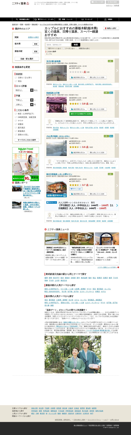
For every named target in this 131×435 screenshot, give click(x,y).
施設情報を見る (79, 77)
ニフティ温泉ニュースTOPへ (107, 267)
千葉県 (47, 408)
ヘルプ (105, 420)
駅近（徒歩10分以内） (53, 291)
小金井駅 (107, 167)
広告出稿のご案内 (79, 420)
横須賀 (42, 413)
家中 (78, 278)
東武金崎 (84, 278)
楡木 (90, 278)
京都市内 (78, 413)
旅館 (52, 305)
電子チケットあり (54, 48)
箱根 (40, 411)
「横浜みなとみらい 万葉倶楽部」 (67, 326)
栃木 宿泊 (56, 127)
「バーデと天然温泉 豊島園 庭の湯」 (98, 330)
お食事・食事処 (80, 289)
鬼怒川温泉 (99, 411)
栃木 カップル (57, 84)
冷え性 (64, 291)
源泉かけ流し (65, 303)
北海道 (76, 408)
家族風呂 (21, 131)
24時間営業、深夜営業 (27, 117)
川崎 (37, 413)
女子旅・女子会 (73, 291)
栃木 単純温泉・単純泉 (60, 167)
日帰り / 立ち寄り (25, 78)
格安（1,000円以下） (52, 289)
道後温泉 (78, 411)
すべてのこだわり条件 (27, 140)
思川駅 (101, 167)
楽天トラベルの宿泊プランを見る (81, 114)
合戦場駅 (76, 86)
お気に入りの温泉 (98, 2)
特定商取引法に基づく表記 (97, 425)
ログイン (109, 5)
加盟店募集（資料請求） (63, 420)
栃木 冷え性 (79, 167)
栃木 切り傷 (75, 221)
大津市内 (86, 413)
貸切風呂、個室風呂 (95, 300)
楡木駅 (104, 221)
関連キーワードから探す (21, 416)
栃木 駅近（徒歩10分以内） (103, 84)
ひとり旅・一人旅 (67, 289)
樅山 (94, 278)
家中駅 (99, 221)
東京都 (64, 408)
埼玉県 (41, 408)
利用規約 (109, 425)
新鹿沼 (99, 278)
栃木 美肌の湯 (57, 221)
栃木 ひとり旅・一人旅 (70, 84)
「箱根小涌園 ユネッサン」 (71, 322)
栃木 (62, 278)
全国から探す (33, 37)
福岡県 (94, 408)
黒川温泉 (85, 411)
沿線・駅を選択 (26, 59)
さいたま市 (52, 413)
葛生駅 (101, 127)
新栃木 (67, 278)
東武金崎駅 (91, 221)
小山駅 (96, 167)
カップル (107, 289)
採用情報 (116, 425)
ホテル (103, 291)
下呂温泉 (61, 411)
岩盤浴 (20, 124)
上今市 (57, 280)
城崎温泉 (54, 411)
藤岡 (46, 278)
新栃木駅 (61, 86)
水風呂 (97, 291)
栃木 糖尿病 (66, 221)
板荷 (110, 278)
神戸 (91, 413)
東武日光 (64, 280)
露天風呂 (100, 289)
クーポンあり (70, 48)
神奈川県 (34, 408)
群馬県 (58, 408)
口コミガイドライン (94, 420)
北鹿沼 (105, 278)
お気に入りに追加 (98, 77)
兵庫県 (53, 408)
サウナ (89, 289)
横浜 (33, 413)
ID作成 (116, 5)
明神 (46, 280)
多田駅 (107, 127)
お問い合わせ (114, 420)
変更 (35, 44)
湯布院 (91, 411)
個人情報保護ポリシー (80, 425)
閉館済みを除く (84, 48)
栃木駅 (55, 86)
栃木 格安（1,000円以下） (86, 84)
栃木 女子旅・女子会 (91, 127)
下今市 (51, 280)
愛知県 (88, 408)
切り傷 (47, 305)
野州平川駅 (68, 86)
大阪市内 (71, 413)
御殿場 (64, 413)
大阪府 (70, 408)
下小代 (115, 278)
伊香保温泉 (69, 411)
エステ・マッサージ (87, 291)
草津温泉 (34, 411)
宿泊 (94, 289)
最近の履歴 (112, 2)
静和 (50, 278)
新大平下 (56, 278)
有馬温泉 (46, 411)
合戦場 (73, 278)
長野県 (82, 408)
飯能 (59, 413)
